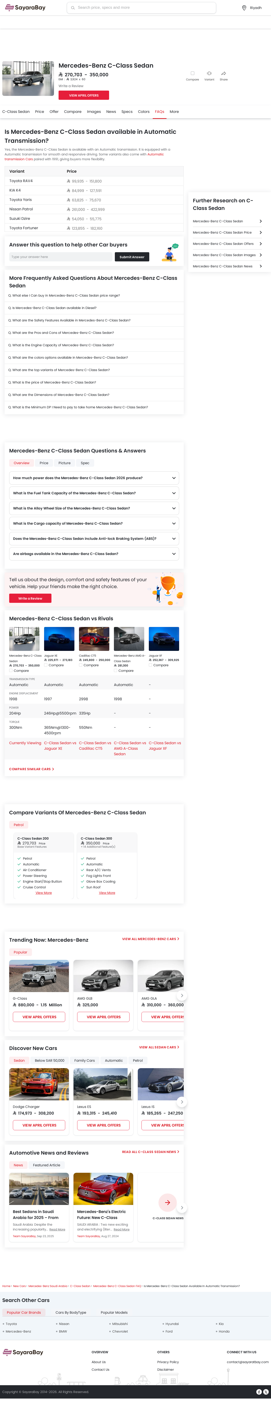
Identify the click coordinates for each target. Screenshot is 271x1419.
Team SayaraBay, (25, 1236)
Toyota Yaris (20, 199)
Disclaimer (165, 1369)
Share (224, 76)
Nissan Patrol (21, 209)
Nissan (64, 1324)
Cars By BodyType (71, 1312)
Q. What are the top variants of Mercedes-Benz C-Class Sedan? (59, 370)
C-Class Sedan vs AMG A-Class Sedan (130, 748)
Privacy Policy (168, 1362)
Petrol (19, 824)
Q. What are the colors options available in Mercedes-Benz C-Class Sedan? (68, 357)
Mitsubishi (120, 1324)
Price (39, 111)
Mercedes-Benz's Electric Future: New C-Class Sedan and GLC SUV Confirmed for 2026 (101, 1214)
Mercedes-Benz (18, 1331)
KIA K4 (15, 190)
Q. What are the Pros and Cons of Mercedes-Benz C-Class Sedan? (61, 332)
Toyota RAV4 (21, 180)
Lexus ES (84, 1106)
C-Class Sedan (16, 111)
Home (6, 1286)
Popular (20, 952)
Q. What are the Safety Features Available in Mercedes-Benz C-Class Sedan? (69, 320)
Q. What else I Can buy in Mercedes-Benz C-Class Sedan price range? (64, 295)
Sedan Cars (165, 1047)
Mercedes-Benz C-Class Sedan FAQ (117, 1286)
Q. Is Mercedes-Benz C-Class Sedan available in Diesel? (52, 308)
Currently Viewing (25, 743)
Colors (144, 111)
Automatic (114, 1060)
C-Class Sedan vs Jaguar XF (165, 745)
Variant (209, 76)
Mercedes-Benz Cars (157, 939)
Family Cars (84, 1060)
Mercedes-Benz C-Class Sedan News (222, 266)
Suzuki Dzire (19, 218)
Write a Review (71, 85)
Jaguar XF (155, 656)
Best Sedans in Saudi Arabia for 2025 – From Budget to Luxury (36, 1214)
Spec (85, 463)
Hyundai (172, 1324)
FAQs (159, 111)
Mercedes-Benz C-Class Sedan (218, 221)
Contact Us (100, 1369)
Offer (54, 111)
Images (94, 111)
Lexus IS (148, 1106)
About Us (99, 1362)
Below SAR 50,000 (49, 1060)
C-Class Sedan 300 (96, 838)
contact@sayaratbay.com (248, 1362)
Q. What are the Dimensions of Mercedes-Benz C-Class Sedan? (58, 394)
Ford (169, 1331)
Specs (127, 111)
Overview (21, 463)
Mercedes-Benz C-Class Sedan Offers (223, 243)
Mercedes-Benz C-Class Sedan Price (222, 232)
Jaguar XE (50, 656)
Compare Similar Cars (30, 769)
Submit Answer (132, 257)
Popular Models (114, 1312)
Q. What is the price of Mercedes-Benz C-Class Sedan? (52, 382)
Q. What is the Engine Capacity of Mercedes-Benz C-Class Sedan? (61, 345)
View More (44, 892)
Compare (192, 79)
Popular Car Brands (24, 1312)
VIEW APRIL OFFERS (84, 95)
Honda (224, 1331)
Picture (65, 463)
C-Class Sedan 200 (33, 838)
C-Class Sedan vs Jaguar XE (60, 745)
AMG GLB (84, 998)
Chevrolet (120, 1331)
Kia (221, 1324)
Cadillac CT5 (87, 656)
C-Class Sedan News (157, 1152)
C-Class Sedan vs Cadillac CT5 (95, 745)
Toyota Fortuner (23, 228)
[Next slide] (182, 995)
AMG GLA (149, 998)
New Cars (19, 1286)
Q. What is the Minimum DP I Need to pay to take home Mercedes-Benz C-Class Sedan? (78, 407)
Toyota (11, 1324)
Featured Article (46, 1165)
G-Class (20, 998)
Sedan (19, 1060)
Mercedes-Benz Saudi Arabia (47, 1286)
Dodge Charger (26, 1106)
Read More (57, 1229)
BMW (63, 1331)
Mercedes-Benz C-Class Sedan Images (224, 255)
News (111, 111)
